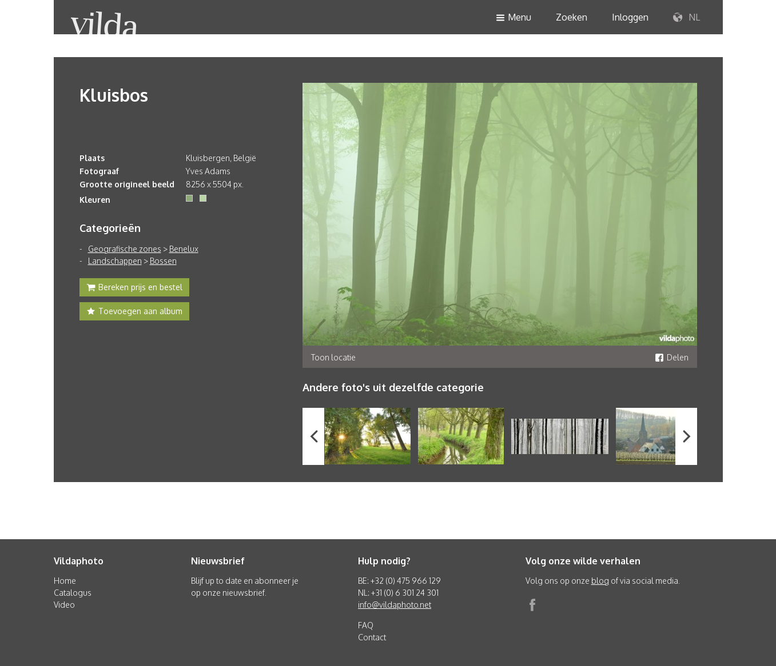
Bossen (163, 261)
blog (600, 580)
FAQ (365, 625)
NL (686, 17)
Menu (513, 18)
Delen (672, 357)
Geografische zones (124, 249)
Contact (372, 637)
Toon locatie (333, 357)
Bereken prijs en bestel (134, 288)
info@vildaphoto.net (394, 604)
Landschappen (115, 261)
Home (65, 580)
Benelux (183, 249)
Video (64, 604)
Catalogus (72, 592)
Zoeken (571, 17)
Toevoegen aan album (134, 312)
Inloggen (630, 17)
